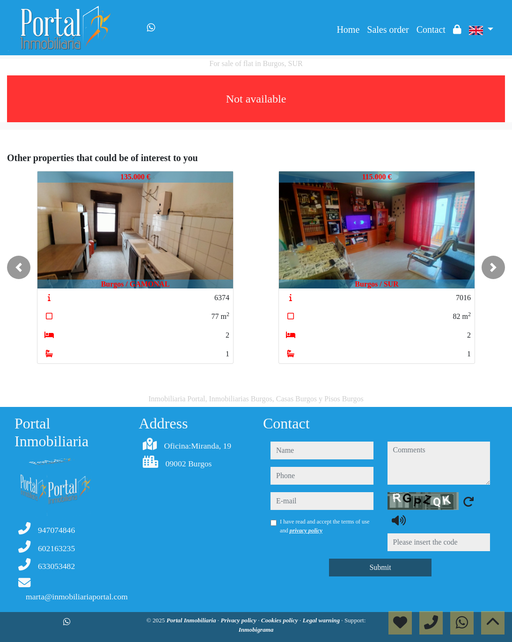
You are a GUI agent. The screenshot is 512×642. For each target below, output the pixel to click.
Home (347, 29)
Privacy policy (239, 620)
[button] (18, 267)
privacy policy (306, 530)
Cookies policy (280, 620)
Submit (380, 567)
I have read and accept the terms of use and (324, 525)
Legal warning (322, 620)
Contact (431, 29)
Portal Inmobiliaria (192, 620)
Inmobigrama (256, 629)
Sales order (388, 29)
